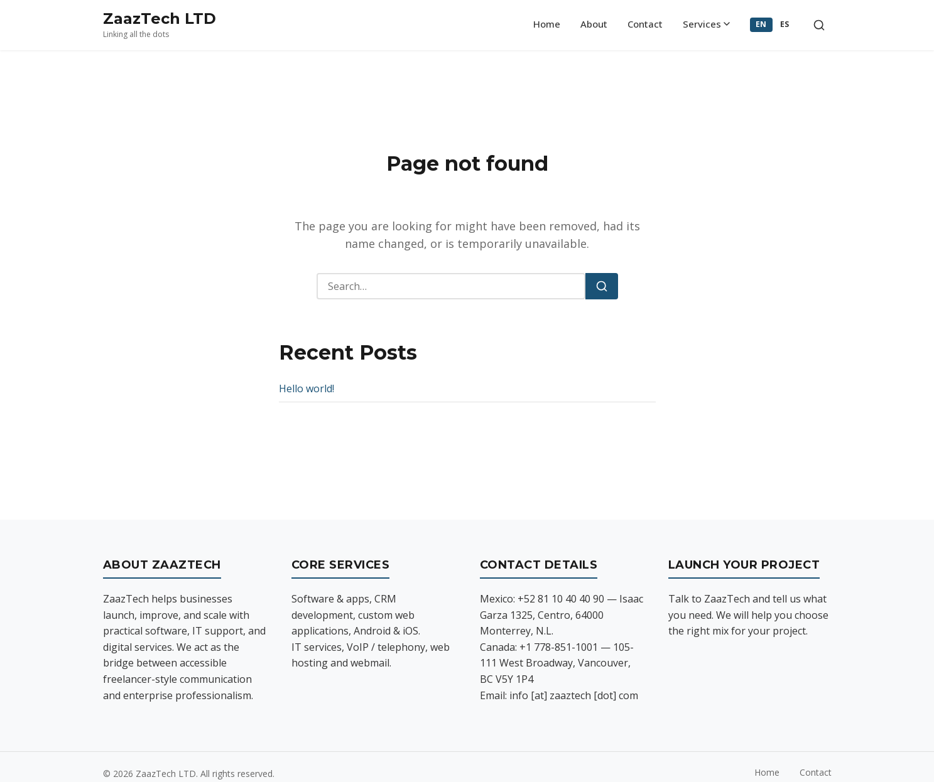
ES (785, 24)
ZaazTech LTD (159, 18)
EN (761, 24)
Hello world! (306, 388)
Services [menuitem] (706, 24)
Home (766, 772)
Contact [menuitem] (645, 24)
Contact (816, 772)
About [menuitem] (593, 24)
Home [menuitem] (546, 24)
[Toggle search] (819, 25)
